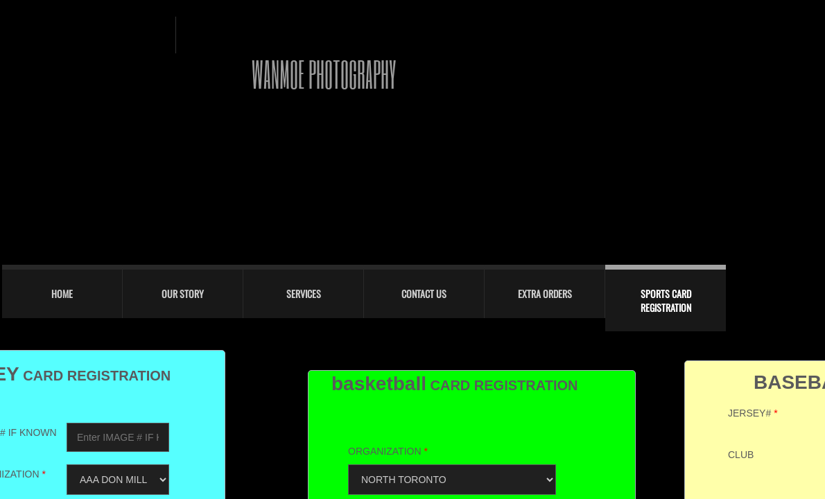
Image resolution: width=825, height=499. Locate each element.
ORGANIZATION (388, 451)
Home (62, 293)
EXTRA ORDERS (545, 293)
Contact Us (423, 293)
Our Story (183, 293)
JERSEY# (753, 413)
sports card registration (666, 300)
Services (303, 293)
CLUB (741, 454)
